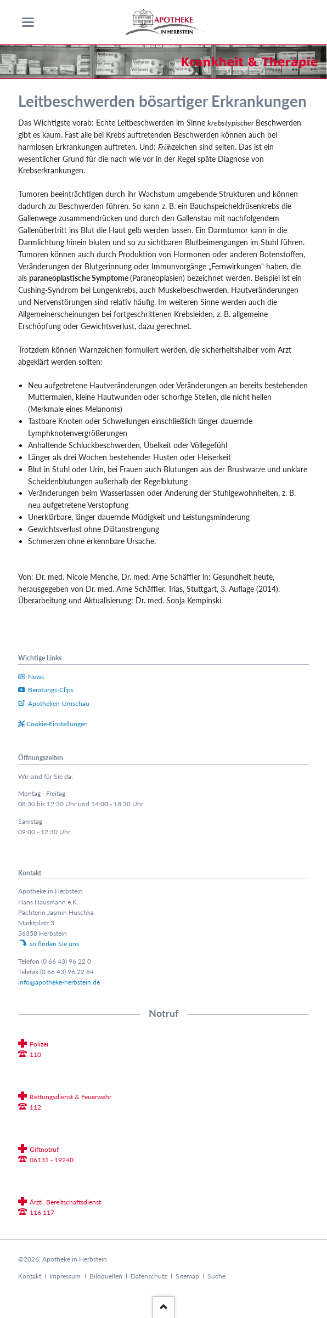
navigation (28, 22)
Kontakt (29, 1276)
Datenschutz (149, 1276)
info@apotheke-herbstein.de (59, 982)
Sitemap (187, 1276)
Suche (216, 1276)
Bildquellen (105, 1276)
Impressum (65, 1276)
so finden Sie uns (54, 944)
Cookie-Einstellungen (57, 724)
